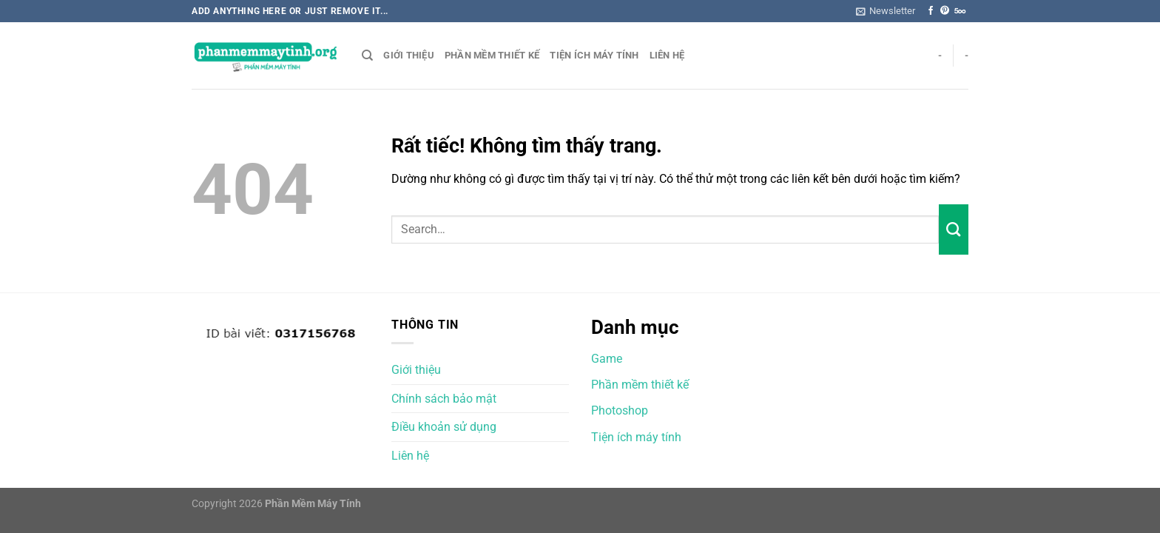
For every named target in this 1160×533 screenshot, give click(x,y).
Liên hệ (667, 55)
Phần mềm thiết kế (492, 55)
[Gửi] (953, 229)
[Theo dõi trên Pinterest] (944, 11)
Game (606, 359)
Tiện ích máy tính (594, 55)
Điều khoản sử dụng (443, 427)
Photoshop (619, 410)
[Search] (367, 55)
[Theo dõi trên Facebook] (930, 11)
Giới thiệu (408, 55)
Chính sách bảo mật (443, 399)
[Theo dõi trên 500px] (959, 11)
